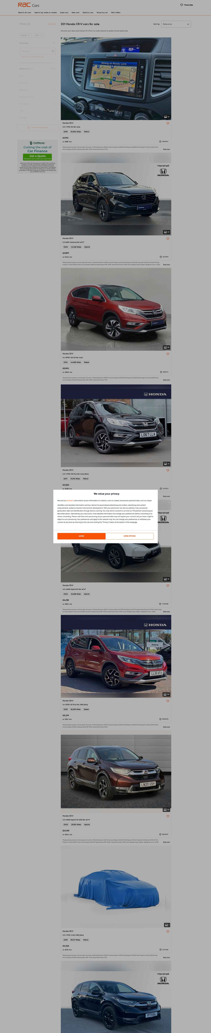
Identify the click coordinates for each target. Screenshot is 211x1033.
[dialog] (105, 516)
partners (70, 501)
